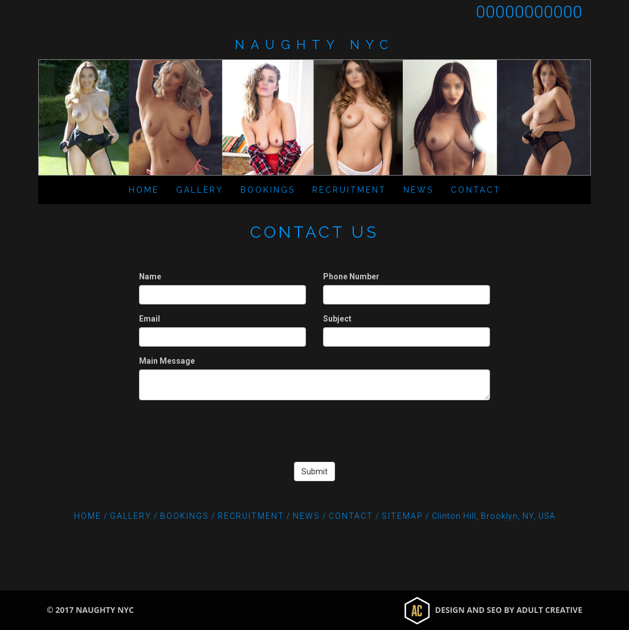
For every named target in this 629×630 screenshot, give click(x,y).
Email (149, 318)
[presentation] (314, 431)
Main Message (167, 360)
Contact (476, 189)
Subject (337, 318)
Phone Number (351, 276)
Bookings (267, 189)
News (418, 189)
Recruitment (349, 189)
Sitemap (402, 516)
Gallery (199, 189)
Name (150, 276)
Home (144, 189)
